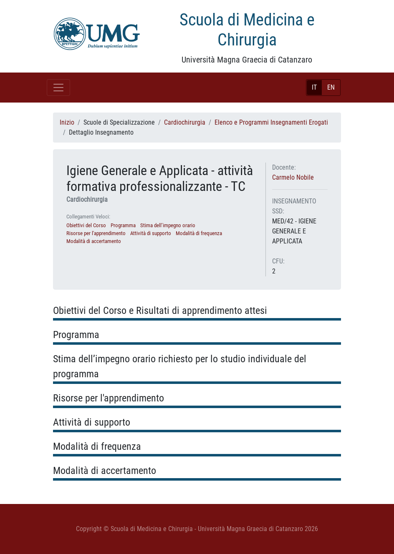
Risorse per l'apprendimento (96, 233)
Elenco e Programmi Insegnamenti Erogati (271, 122)
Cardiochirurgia (184, 122)
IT (314, 87)
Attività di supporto (150, 233)
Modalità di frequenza (199, 233)
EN (331, 87)
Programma (123, 225)
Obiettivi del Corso (86, 225)
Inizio (67, 122)
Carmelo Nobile (293, 177)
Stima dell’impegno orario (167, 225)
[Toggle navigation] (58, 87)
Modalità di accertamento (93, 241)
